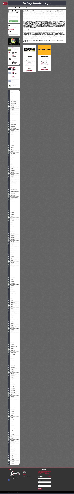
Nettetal (10, 334)
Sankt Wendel (12, 407)
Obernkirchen (12, 353)
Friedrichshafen (12, 183)
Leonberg (11, 281)
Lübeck (10, 290)
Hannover (11, 227)
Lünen (10, 300)
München (11, 327)
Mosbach (11, 323)
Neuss (10, 338)
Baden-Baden (12, 103)
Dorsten (11, 143)
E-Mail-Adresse (40, 476)
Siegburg (11, 413)
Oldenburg (11, 365)
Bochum (11, 116)
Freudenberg (11, 181)
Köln (10, 265)
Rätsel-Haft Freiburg (15, 49)
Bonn (10, 118)
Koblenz (11, 263)
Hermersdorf (11, 231)
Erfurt (10, 160)
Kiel (10, 258)
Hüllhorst (11, 242)
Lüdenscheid (11, 292)
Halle (10, 219)
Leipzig (10, 279)
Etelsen (10, 164)
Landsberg (11, 273)
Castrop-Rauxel (12, 128)
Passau (10, 371)
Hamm (10, 223)
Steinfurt (11, 426)
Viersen (10, 438)
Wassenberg (11, 443)
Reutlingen (11, 392)
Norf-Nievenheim (12, 346)
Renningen (11, 390)
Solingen (11, 420)
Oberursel (11, 357)
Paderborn (11, 369)
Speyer (10, 424)
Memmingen (11, 315)
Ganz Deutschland (12, 189)
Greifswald (11, 210)
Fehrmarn (11, 166)
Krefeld (10, 271)
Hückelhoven (11, 239)
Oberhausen (11, 351)
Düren (10, 152)
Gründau (11, 214)
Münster (11, 330)
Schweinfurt (11, 409)
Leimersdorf (11, 277)
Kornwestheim (12, 269)
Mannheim (11, 309)
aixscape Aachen (14, 73)
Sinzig (10, 418)
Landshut (11, 275)
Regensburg (11, 388)
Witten (10, 457)
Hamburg (11, 221)
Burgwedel (11, 126)
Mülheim (11, 325)
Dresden (11, 147)
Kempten (11, 256)
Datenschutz (24, 472)
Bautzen (11, 108)
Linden (10, 288)
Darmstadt (11, 137)
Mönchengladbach (12, 319)
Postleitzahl (40, 480)
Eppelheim (11, 158)
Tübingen (11, 434)
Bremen (10, 122)
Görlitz (10, 204)
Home (9, 7)
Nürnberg (11, 348)
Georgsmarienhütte (13, 198)
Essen (10, 162)
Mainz (10, 307)
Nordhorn (11, 344)
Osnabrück (11, 367)
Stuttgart (11, 430)
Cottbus (11, 133)
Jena (10, 248)
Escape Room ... (44, 69)
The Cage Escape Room (14, 59)
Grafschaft (11, 208)
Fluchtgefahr (14, 85)
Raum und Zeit (14, 56)
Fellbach (11, 168)
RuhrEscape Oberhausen (13, 81)
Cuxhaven (11, 135)
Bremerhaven (12, 124)
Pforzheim (11, 374)
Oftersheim (11, 363)
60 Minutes (13, 77)
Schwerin (11, 411)
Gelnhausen (11, 193)
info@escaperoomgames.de (27, 476)
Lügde (10, 298)
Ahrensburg (11, 95)
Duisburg (11, 149)
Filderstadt (11, 170)
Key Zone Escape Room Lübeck (14, 63)
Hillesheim (11, 235)
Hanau (10, 225)
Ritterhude (11, 397)
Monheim (11, 321)
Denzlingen (11, 141)
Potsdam (11, 380)
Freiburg (11, 179)
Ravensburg (11, 384)
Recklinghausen (12, 386)
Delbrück (11, 139)
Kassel (10, 254)
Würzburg (11, 464)
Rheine (10, 395)
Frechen (11, 177)
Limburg (11, 286)
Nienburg (11, 342)
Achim (10, 93)
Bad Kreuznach (12, 101)
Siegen (10, 415)
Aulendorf (11, 99)
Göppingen (11, 202)
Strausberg (11, 428)
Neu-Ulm (11, 336)
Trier (10, 432)
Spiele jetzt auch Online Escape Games (14, 43)
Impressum (24, 471)
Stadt (39, 484)
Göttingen (11, 206)
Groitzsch (11, 212)
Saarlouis (11, 405)
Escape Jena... (29, 70)
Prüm (10, 382)
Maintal (10, 304)
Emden (10, 156)
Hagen (10, 216)
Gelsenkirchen (12, 196)
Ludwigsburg (12, 294)
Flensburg (11, 172)
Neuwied (11, 340)
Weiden (10, 445)
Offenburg (11, 361)
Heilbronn (11, 229)
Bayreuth (11, 110)
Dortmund (11, 145)
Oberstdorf (11, 355)
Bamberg (11, 105)
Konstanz (11, 267)
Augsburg (11, 97)
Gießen (10, 200)
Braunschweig (12, 120)
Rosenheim (11, 399)
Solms (10, 422)
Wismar (10, 455)
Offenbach (11, 359)
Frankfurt (11, 175)
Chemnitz (11, 131)
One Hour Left (14, 69)
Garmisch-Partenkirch (13, 191)
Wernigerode (11, 449)
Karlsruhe (11, 252)
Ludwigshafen (12, 296)
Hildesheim (11, 233)
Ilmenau (11, 244)
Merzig (10, 317)
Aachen (10, 91)
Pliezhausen (11, 378)
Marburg (11, 311)
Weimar (10, 447)
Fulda (10, 185)
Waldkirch (11, 441)
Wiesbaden (11, 453)
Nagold (10, 332)
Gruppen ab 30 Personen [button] (14, 21)
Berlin (10, 112)
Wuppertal (11, 462)
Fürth (10, 187)
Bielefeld (11, 114)
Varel (10, 436)
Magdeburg (11, 302)
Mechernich (11, 313)
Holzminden (11, 237)
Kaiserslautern (12, 250)
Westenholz (11, 451)
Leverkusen (11, 283)
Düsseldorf (11, 154)
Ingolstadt (11, 246)
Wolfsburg (11, 459)
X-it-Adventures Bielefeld (14, 53)
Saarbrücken (11, 403)
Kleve (10, 260)
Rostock (11, 401)
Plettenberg (11, 376)
